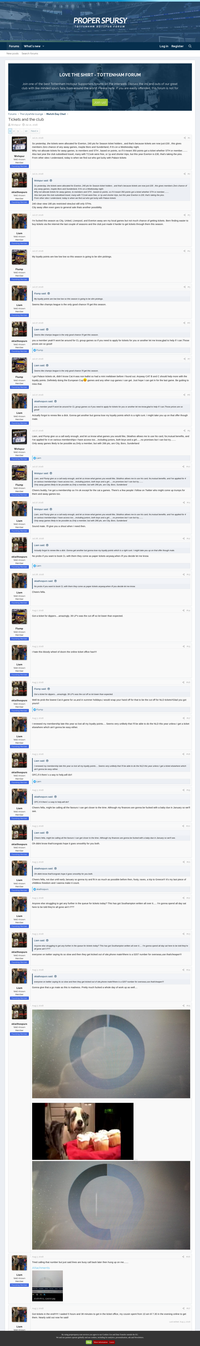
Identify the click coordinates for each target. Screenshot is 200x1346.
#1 (189, 138)
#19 (188, 790)
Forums (14, 46)
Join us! (100, 102)
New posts (13, 53)
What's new (32, 46)
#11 (188, 502)
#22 (188, 898)
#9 (188, 430)
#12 (188, 538)
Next (33, 131)
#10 (188, 466)
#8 (188, 395)
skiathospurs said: (43, 401)
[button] (43, 46)
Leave (112, 1342)
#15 (188, 646)
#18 (188, 754)
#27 (188, 1308)
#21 (188, 862)
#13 (188, 574)
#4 (188, 251)
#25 (188, 1005)
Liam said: (39, 329)
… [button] (21, 131)
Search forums (30, 53)
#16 (188, 682)
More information (101, 1342)
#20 (188, 826)
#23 (188, 934)
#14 (188, 610)
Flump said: (40, 293)
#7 (189, 359)
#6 (188, 323)
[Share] (185, 138)
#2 (189, 174)
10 (26, 131)
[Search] (190, 46)
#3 (189, 215)
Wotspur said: (41, 180)
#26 (188, 1257)
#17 (188, 718)
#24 (188, 970)
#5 (189, 287)
